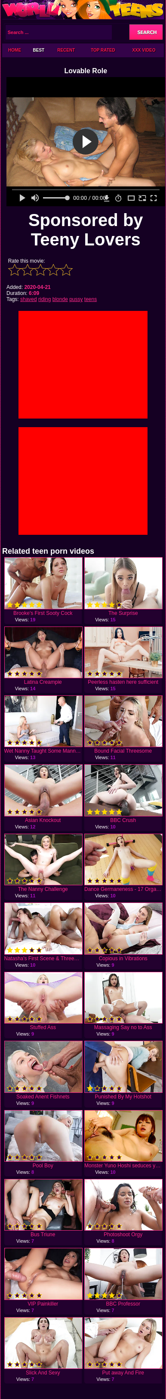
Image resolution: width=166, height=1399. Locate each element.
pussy (76, 299)
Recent (66, 50)
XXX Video (144, 50)
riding (44, 299)
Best (39, 50)
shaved (28, 299)
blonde (60, 299)
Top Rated (103, 50)
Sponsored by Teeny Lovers (85, 230)
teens (90, 299)
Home (14, 50)
